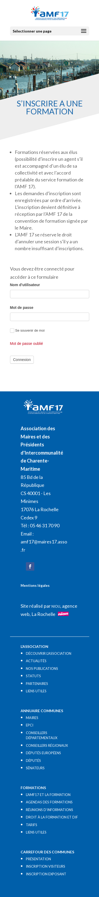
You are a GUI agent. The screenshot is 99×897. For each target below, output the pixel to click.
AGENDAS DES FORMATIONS (49, 802)
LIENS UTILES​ (36, 691)
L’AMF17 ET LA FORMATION (48, 795)
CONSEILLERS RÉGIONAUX (47, 745)
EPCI (29, 725)
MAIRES (32, 718)
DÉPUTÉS (33, 760)
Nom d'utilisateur (25, 285)
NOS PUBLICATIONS (42, 668)
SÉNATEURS (35, 768)
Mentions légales (35, 585)
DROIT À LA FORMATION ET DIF (52, 817)
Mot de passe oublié (26, 343)
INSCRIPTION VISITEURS (45, 866)
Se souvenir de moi (27, 330)
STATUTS (33, 676)
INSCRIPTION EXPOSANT (46, 874)
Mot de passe (22, 307)
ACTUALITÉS (36, 661)
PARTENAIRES (37, 683)
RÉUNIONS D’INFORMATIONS (49, 810)
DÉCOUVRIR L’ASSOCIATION (48, 653)
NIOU (55, 606)
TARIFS (31, 825)
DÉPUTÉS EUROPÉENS (43, 753)
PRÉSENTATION (38, 859)
